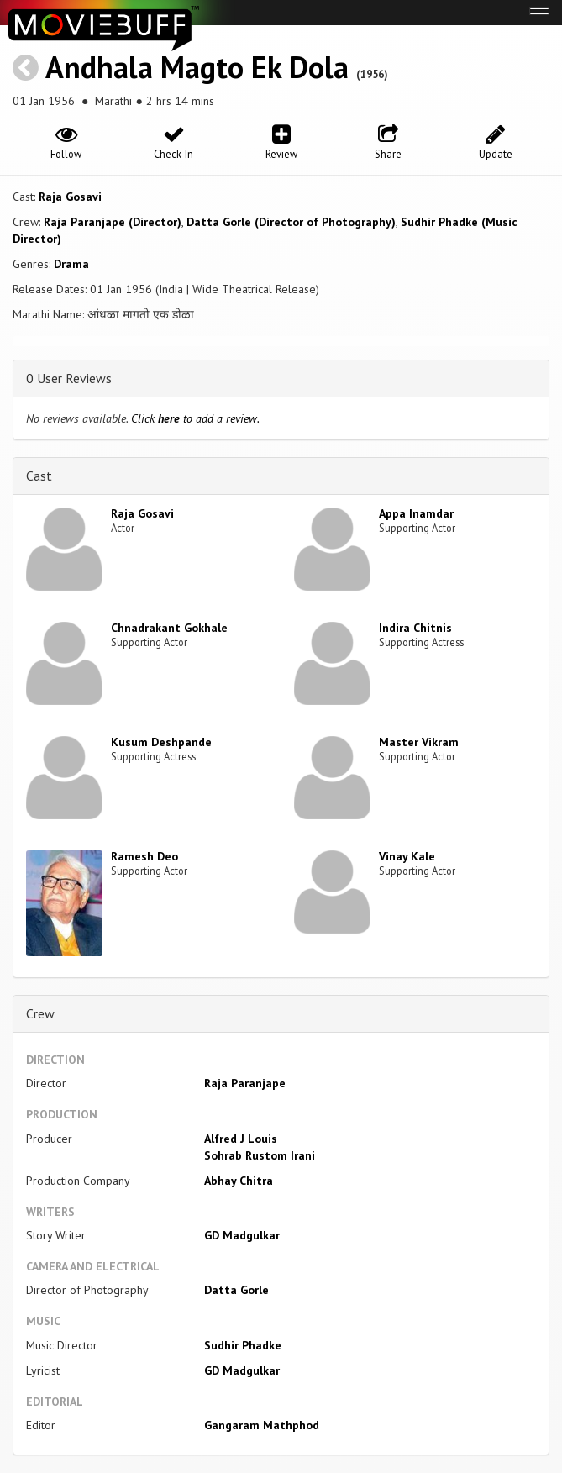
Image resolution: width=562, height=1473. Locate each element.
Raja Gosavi (70, 196)
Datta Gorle (236, 1289)
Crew (40, 1013)
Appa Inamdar (416, 513)
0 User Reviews (69, 378)
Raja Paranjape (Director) (112, 221)
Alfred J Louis (240, 1138)
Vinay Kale (407, 856)
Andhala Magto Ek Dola (197, 67)
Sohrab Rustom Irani (259, 1155)
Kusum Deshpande (161, 742)
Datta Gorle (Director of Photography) (291, 221)
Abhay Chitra (238, 1180)
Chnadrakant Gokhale (169, 627)
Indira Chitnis (415, 627)
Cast (39, 475)
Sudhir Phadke (242, 1345)
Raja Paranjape (245, 1083)
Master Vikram (419, 742)
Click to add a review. (195, 418)
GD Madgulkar (242, 1235)
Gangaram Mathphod (261, 1425)
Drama (71, 263)
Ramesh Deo (144, 856)
